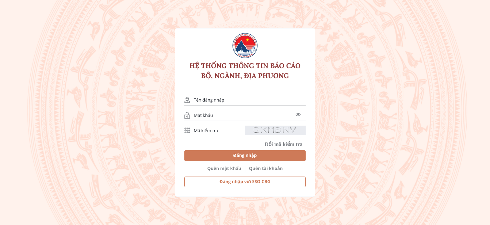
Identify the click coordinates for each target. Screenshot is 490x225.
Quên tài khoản (266, 169)
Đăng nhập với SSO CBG (245, 182)
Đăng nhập (245, 155)
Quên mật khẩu (224, 169)
